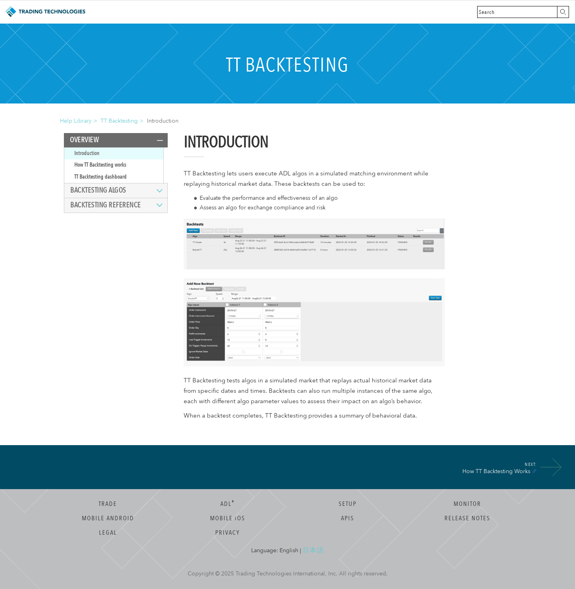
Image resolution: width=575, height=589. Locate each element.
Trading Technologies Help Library (45, 12)
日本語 (313, 550)
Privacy (227, 532)
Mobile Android (108, 518)
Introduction (86, 153)
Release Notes (467, 518)
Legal (108, 532)
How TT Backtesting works (100, 165)
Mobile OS (227, 518)
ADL (227, 503)
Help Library (75, 121)
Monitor (467, 503)
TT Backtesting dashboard (100, 177)
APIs (347, 518)
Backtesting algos (98, 190)
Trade (108, 503)
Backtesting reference (105, 205)
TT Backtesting (119, 121)
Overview (84, 140)
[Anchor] (534, 471)
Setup (348, 503)
